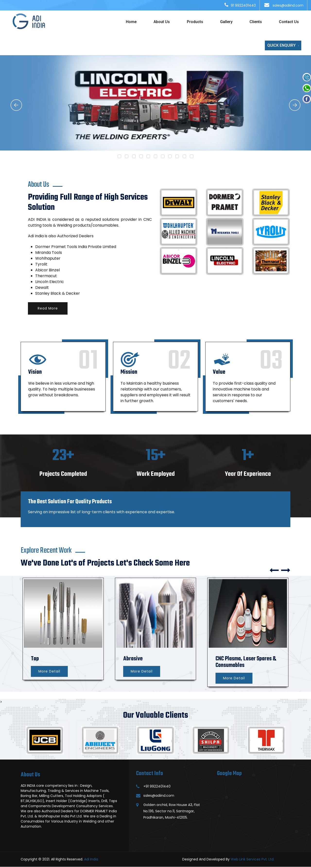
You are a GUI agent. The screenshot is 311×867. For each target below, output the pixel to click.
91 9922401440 (243, 5)
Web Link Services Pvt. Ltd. (252, 859)
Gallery (226, 21)
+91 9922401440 (157, 786)
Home (131, 21)
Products (195, 21)
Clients (256, 21)
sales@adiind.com (287, 5)
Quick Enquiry (283, 45)
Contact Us (289, 21)
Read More (48, 308)
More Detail (49, 671)
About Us (162, 21)
